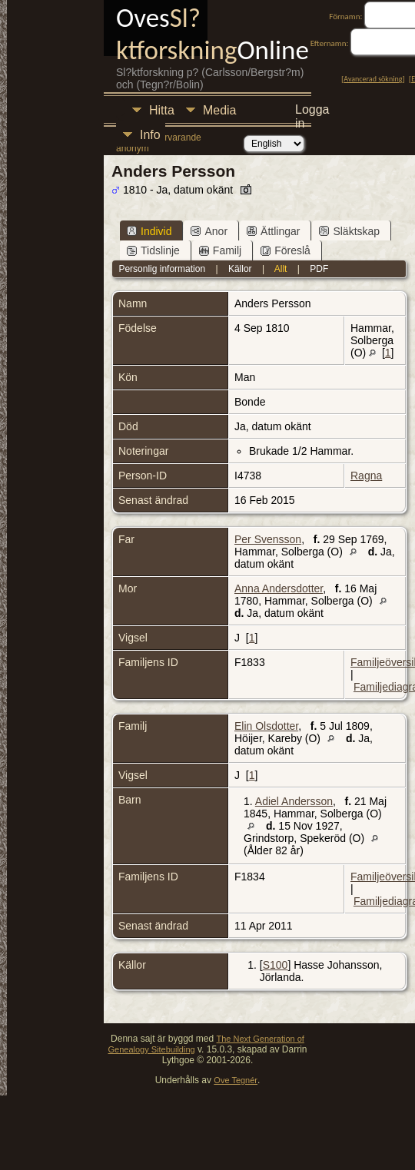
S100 (275, 965)
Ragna (366, 475)
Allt (280, 268)
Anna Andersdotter (278, 588)
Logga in (312, 112)
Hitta (161, 110)
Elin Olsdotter (266, 726)
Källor (240, 268)
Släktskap (349, 231)
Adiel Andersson (294, 801)
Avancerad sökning (373, 79)
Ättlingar (273, 231)
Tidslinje (153, 250)
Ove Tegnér (235, 1080)
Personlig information (161, 268)
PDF (319, 268)
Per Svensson (267, 539)
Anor (209, 231)
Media (220, 110)
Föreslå (285, 250)
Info (150, 134)
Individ (149, 231)
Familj (220, 250)
